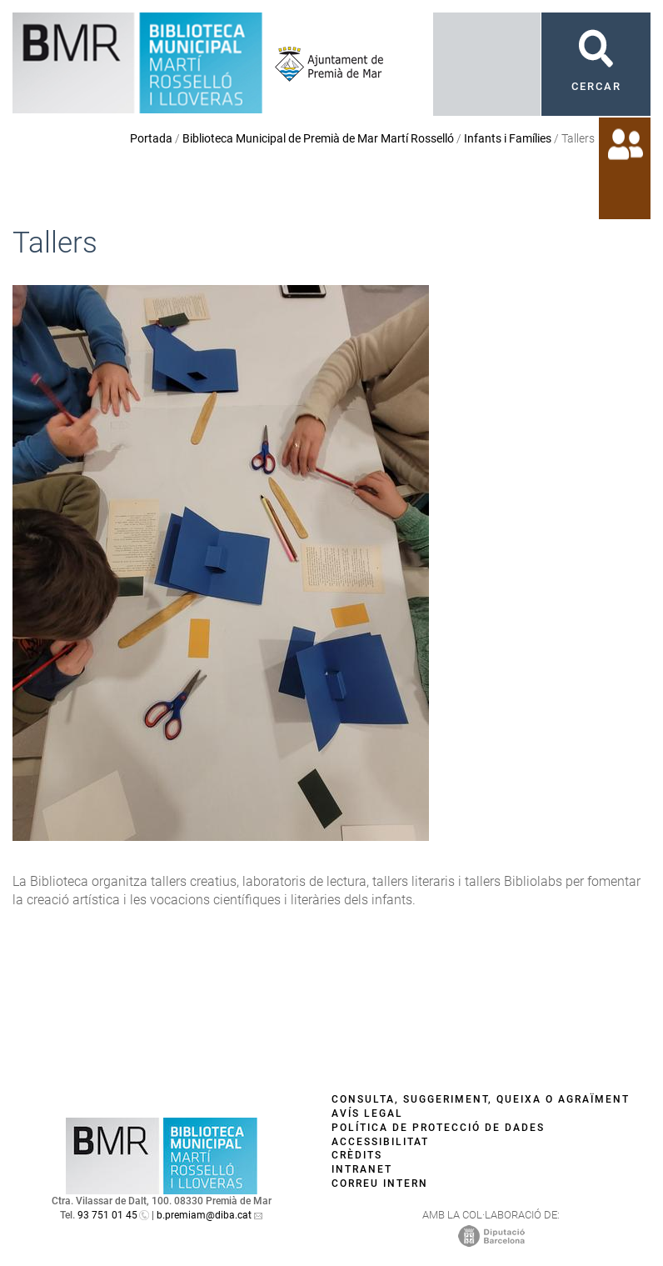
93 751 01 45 (107, 1215)
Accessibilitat (380, 1142)
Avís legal (367, 1113)
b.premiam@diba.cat (204, 1215)
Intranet (362, 1169)
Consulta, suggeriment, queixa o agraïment (481, 1099)
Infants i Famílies (507, 138)
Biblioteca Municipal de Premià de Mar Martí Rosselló (318, 138)
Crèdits (357, 1155)
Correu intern (380, 1183)
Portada (151, 138)
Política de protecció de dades (438, 1127)
